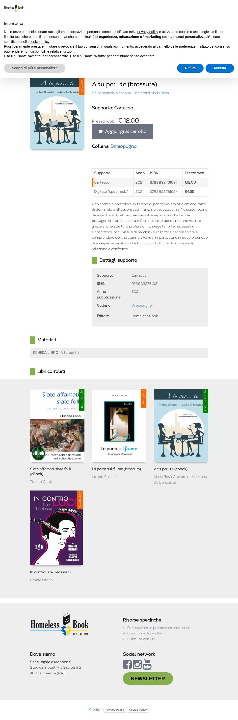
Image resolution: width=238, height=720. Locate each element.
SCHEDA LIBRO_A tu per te (55, 353)
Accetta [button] (219, 68)
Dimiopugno (123, 146)
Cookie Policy (138, 709)
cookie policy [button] (39, 42)
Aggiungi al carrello (122, 131)
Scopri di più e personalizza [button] (34, 68)
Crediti (94, 710)
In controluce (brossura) (50, 572)
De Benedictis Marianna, (112, 93)
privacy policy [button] (147, 32)
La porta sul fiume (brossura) (116, 469)
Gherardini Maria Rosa (150, 93)
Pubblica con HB (141, 639)
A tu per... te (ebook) (170, 469)
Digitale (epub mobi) (111, 192)
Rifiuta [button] (190, 68)
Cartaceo (101, 182)
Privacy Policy (115, 709)
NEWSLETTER (148, 678)
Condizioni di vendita (144, 633)
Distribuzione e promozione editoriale (158, 628)
